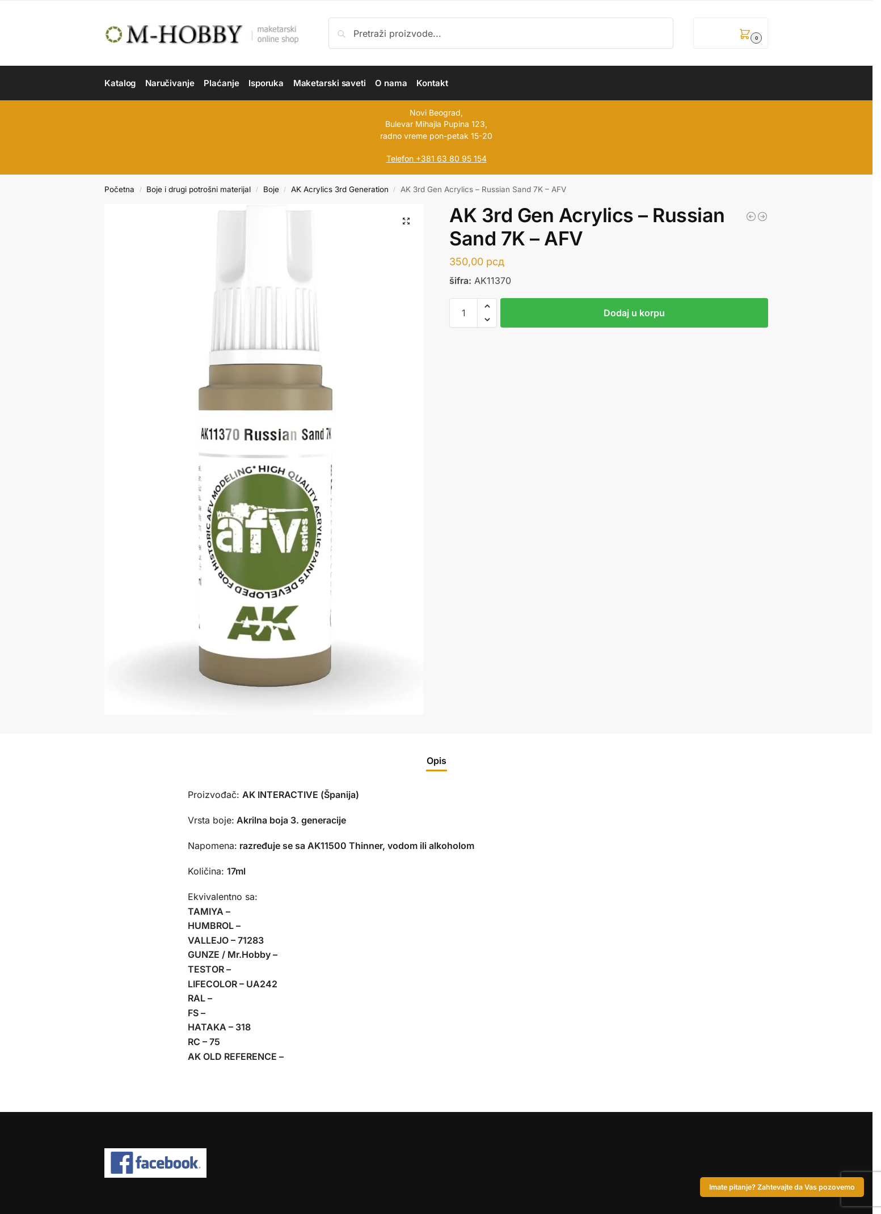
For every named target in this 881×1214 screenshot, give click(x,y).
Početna (119, 189)
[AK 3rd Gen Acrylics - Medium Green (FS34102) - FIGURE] (762, 216)
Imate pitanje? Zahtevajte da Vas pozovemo (782, 1187)
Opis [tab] (436, 760)
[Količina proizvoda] (463, 313)
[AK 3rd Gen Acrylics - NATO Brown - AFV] (751, 216)
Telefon (400, 158)
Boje (271, 189)
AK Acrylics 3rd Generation (340, 189)
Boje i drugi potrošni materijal (198, 189)
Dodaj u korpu (634, 313)
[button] (730, 33)
